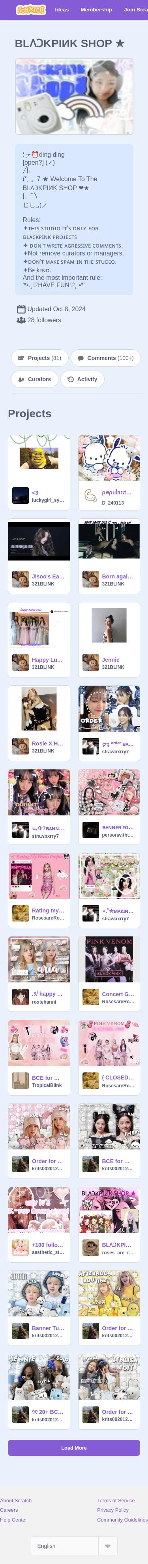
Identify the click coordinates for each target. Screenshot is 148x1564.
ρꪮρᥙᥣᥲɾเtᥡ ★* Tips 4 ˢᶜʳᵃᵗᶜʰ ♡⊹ (118, 492)
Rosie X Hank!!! (48, 743)
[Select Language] (74, 1545)
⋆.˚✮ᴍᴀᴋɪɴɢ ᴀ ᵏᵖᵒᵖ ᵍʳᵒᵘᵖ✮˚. (118, 911)
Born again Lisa (118, 576)
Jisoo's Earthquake (48, 576)
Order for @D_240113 (118, 1328)
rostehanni (44, 1002)
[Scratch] (31, 10)
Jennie (111, 660)
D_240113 (113, 503)
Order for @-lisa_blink (118, 1412)
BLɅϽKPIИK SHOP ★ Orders (118, 1245)
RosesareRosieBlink (48, 918)
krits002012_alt (48, 1168)
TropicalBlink (47, 1085)
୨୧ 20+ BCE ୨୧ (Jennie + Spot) (48, 1412)
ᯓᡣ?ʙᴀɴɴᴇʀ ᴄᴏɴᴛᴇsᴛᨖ (48, 828)
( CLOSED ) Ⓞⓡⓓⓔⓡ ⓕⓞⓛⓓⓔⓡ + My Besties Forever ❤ (118, 1077)
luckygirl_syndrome (48, 500)
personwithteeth (118, 835)
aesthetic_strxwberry (48, 1252)
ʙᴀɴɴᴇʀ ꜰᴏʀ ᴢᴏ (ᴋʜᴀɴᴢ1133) (118, 827)
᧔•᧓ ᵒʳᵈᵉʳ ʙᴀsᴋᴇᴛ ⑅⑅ (118, 744)
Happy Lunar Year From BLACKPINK (48, 660)
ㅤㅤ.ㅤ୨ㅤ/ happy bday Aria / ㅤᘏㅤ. (48, 994)
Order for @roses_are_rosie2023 (48, 1161)
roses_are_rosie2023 (118, 1253)
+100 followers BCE (48, 1245)
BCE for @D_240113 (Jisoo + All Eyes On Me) (118, 1161)
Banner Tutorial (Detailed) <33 (48, 1328)
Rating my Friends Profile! (48, 910)
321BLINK (43, 584)
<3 (35, 493)
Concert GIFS (118, 994)
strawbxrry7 (115, 751)
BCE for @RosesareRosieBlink (48, 1078)
